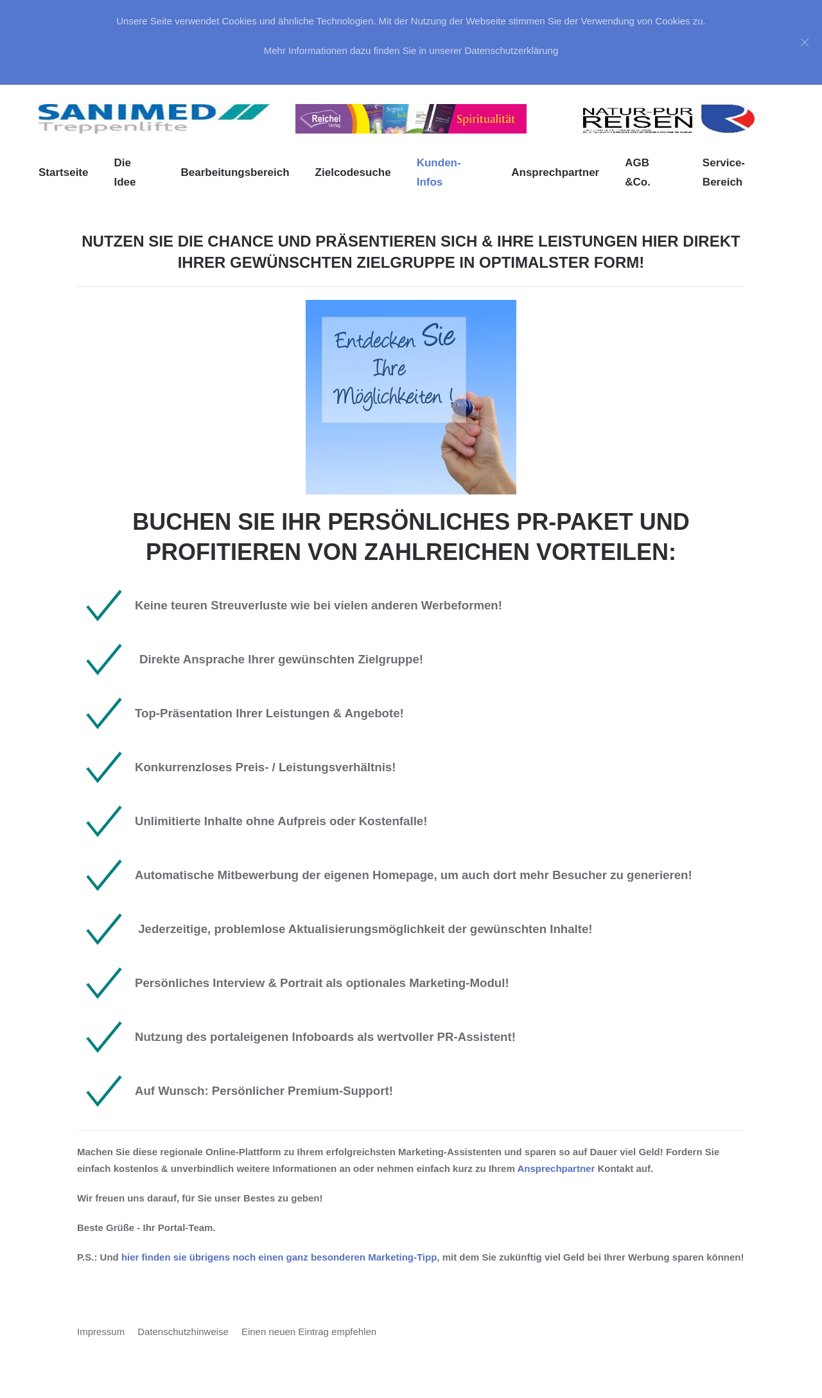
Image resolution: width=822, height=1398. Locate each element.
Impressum (101, 1331)
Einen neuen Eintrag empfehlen (308, 1331)
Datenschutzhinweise (183, 1331)
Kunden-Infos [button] (439, 172)
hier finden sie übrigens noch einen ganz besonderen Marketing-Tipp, (280, 1257)
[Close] (804, 42)
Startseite (63, 172)
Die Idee (125, 172)
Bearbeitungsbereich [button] (234, 172)
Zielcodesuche (353, 172)
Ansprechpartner (555, 172)
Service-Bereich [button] (724, 172)
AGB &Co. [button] (638, 172)
